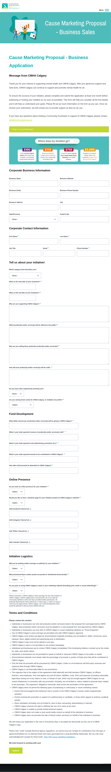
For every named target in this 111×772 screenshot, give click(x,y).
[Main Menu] (103, 10)
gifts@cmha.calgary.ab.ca (20, 120)
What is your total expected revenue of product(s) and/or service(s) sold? (36, 432)
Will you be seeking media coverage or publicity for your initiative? (34, 563)
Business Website (66, 178)
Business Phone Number (69, 190)
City (61, 202)
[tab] (59, 129)
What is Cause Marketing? (22, 129)
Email (45, 248)
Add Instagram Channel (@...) (20, 520)
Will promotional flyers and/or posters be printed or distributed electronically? (38, 574)
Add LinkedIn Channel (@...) (19, 542)
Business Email (15, 190)
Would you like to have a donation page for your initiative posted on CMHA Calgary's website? (44, 498)
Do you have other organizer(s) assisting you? (26, 389)
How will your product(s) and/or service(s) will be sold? (30, 367)
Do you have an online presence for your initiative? (28, 487)
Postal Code (64, 214)
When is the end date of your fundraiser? (24, 293)
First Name (13, 236)
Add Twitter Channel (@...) (19, 531)
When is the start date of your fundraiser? (24, 282)
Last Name (64, 236)
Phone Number (82, 248)
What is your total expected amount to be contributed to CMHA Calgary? (36, 454)
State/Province (14, 214)
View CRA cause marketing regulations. (60, 737)
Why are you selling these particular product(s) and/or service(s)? (33, 346)
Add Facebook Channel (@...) (20, 509)
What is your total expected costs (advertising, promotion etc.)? (33, 443)
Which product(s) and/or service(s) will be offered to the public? (33, 325)
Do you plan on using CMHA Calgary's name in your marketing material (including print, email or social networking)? (52, 586)
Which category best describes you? (23, 269)
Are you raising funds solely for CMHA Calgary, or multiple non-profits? (36, 400)
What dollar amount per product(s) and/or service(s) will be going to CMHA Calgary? (40, 421)
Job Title (12, 248)
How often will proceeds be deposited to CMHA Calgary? (30, 465)
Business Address (16, 202)
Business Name (15, 178)
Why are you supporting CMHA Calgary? (24, 304)
